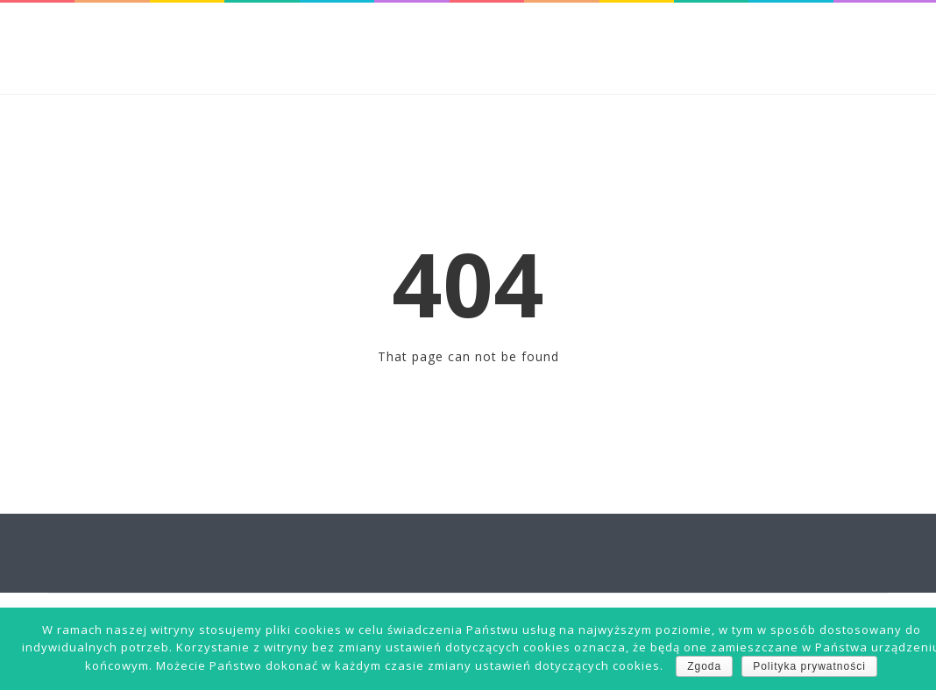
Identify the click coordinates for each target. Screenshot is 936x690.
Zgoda (704, 666)
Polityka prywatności (809, 666)
